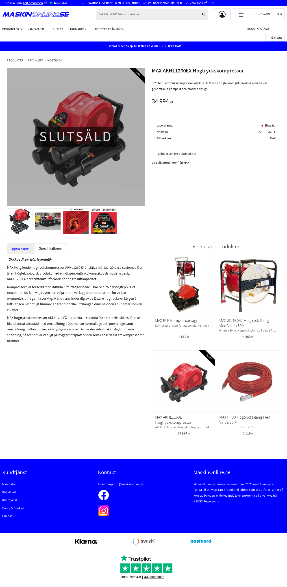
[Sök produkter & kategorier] (147, 14)
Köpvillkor (9, 492)
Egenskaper (20, 248)
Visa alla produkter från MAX (170, 163)
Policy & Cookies (13, 508)
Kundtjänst (9, 500)
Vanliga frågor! (202, 3)
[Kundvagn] (258, 14)
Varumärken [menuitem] (77, 29)
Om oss (7, 516)
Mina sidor (9, 484)
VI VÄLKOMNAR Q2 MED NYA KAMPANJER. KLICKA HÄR (145, 46)
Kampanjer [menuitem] (36, 29)
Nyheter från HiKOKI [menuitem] (110, 29)
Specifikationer (50, 248)
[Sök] (203, 14)
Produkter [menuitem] (10, 29)
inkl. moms (275, 38)
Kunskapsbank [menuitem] (258, 29)
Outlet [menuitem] (57, 29)
